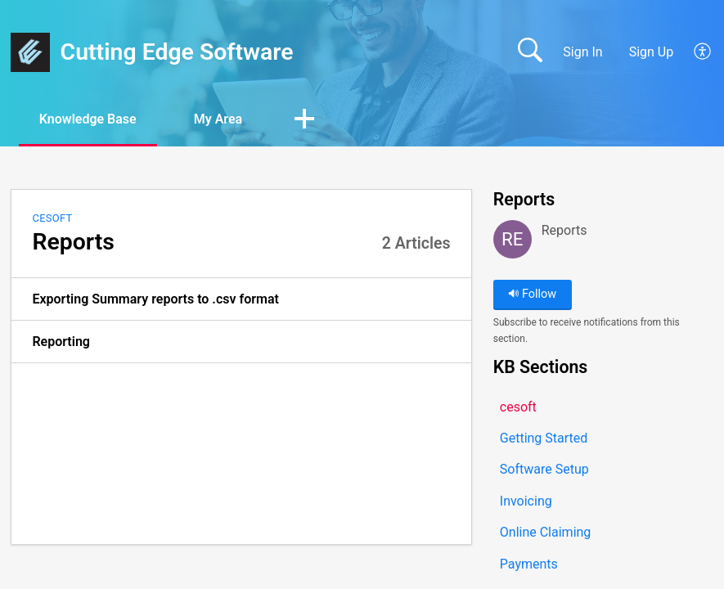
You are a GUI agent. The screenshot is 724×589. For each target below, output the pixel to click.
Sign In (582, 52)
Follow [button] (532, 294)
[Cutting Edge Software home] (30, 52)
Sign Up (651, 52)
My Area (218, 119)
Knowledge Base (88, 119)
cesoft (52, 218)
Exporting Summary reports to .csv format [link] (155, 299)
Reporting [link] (61, 341)
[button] (703, 52)
